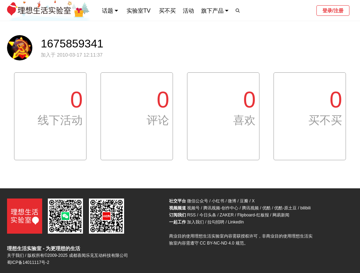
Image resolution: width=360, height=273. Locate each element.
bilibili (305, 208)
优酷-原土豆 (285, 208)
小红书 (218, 201)
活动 (188, 11)
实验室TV (138, 11)
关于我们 (15, 255)
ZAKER (227, 215)
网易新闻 (280, 215)
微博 (232, 201)
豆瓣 (244, 201)
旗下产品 (212, 11)
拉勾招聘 (215, 222)
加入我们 (195, 222)
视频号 (193, 208)
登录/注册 (332, 10)
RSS (191, 215)
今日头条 (207, 215)
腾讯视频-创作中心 (220, 208)
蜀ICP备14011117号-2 (28, 262)
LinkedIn (236, 222)
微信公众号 (197, 201)
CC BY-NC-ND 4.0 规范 (222, 243)
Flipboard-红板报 (253, 215)
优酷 (266, 208)
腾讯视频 (250, 208)
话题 (107, 11)
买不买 (167, 11)
